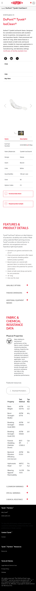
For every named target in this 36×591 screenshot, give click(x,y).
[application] (14, 105)
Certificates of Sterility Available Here (15, 51)
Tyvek (2, 8)
